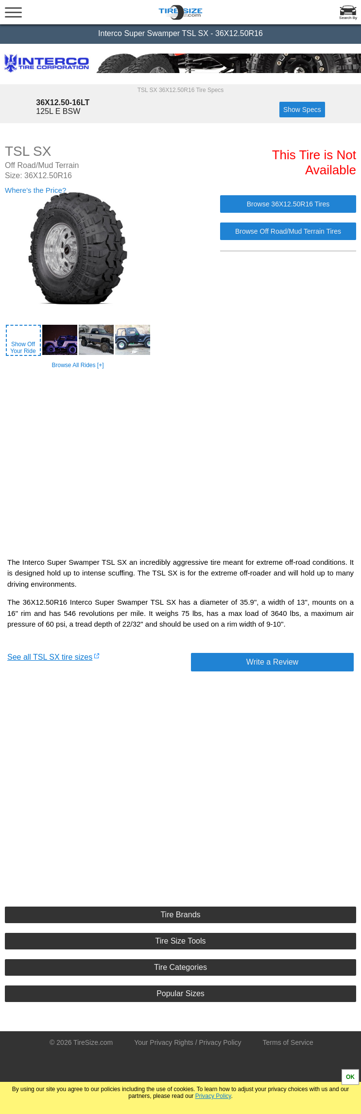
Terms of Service (288, 1042)
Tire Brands (180, 914)
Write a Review (272, 662)
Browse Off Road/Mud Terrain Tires (288, 231)
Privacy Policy (213, 1096)
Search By (348, 18)
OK (350, 1077)
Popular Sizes (180, 993)
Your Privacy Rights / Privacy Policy (187, 1042)
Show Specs (302, 109)
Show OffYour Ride (22, 347)
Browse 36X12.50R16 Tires (288, 204)
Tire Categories (180, 967)
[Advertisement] (182, 455)
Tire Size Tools (180, 941)
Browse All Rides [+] (77, 365)
